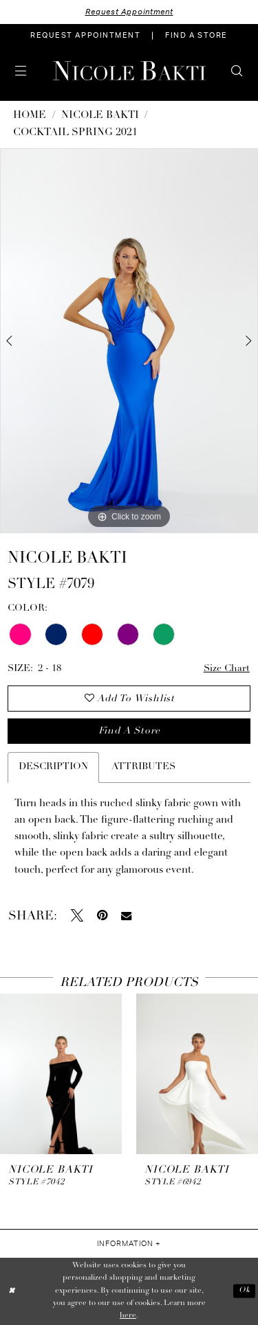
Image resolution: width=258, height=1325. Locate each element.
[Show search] (237, 70)
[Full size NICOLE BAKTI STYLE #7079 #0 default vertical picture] (129, 341)
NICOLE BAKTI (100, 115)
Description (53, 767)
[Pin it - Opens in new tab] (102, 915)
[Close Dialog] (11, 1291)
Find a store (129, 731)
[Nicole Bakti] (129, 70)
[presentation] (61, 1074)
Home (29, 115)
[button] (21, 70)
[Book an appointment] (85, 35)
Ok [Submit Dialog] (244, 1291)
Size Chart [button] (227, 669)
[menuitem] (85, 35)
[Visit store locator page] (196, 35)
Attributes (143, 767)
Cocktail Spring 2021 (75, 133)
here (128, 1316)
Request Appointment (129, 12)
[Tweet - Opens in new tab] (77, 915)
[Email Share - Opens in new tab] (126, 916)
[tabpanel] (129, 341)
